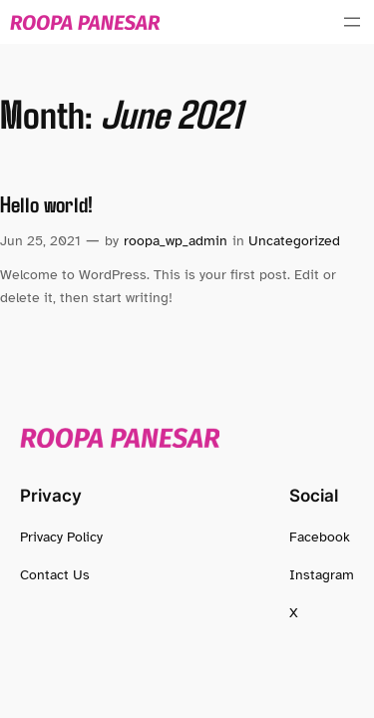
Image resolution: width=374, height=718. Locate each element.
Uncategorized (294, 240)
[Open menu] (352, 22)
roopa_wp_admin (175, 240)
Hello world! (46, 203)
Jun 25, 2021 (40, 240)
